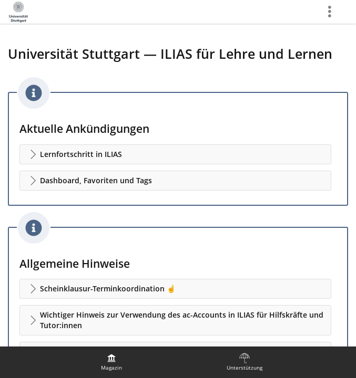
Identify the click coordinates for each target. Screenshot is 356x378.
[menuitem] (111, 362)
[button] (175, 154)
